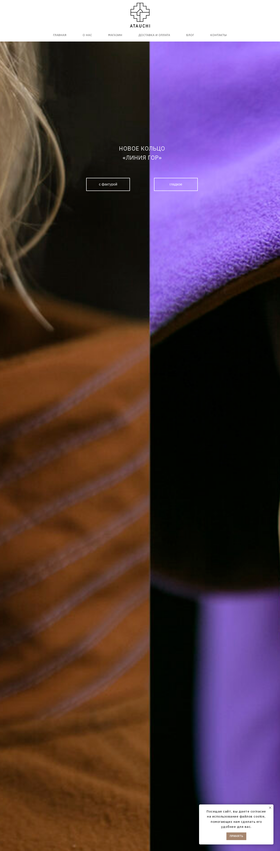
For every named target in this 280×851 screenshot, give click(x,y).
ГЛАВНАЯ (59, 35)
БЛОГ (190, 35)
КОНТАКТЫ (218, 35)
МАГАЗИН (115, 35)
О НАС (87, 35)
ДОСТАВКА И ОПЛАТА (154, 35)
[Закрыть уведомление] (270, 808)
